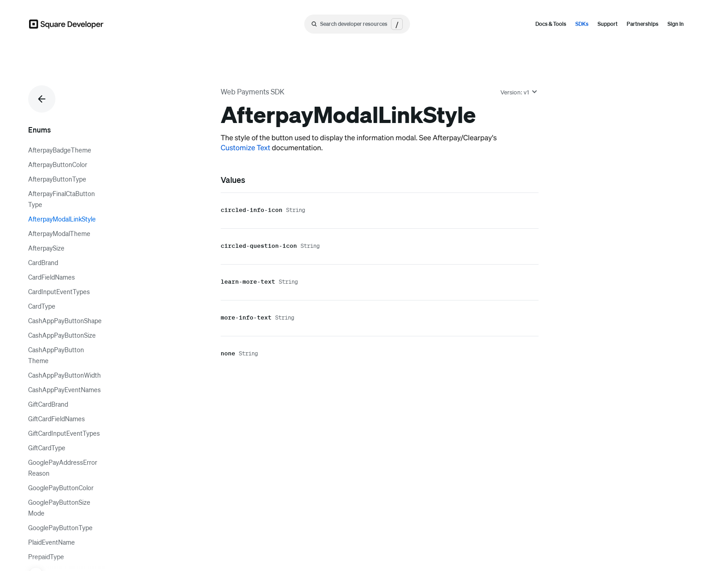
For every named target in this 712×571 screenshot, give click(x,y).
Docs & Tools (550, 23)
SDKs (581, 23)
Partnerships (642, 23)
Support (608, 23)
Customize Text (245, 147)
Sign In (676, 23)
